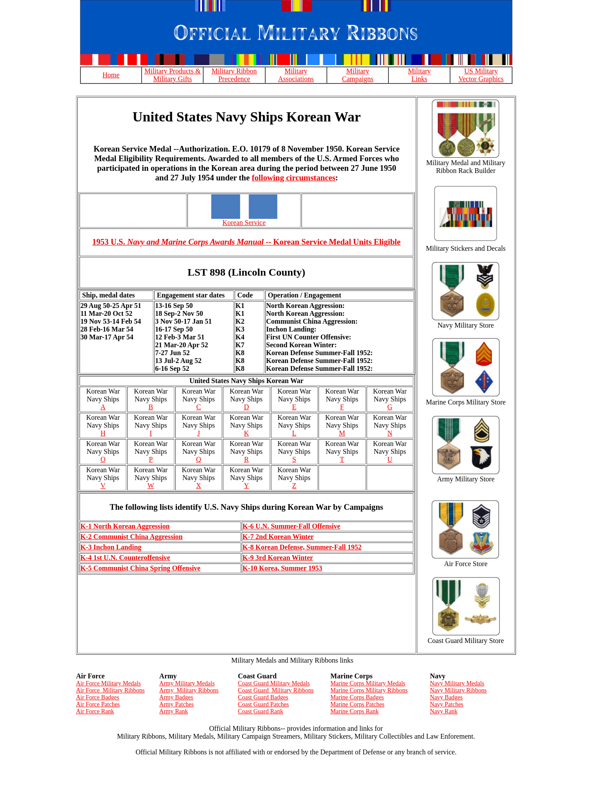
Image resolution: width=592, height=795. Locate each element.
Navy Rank (443, 711)
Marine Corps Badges (357, 697)
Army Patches (176, 704)
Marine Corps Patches (357, 704)
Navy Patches (447, 704)
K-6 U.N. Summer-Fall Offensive (291, 526)
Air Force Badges (97, 697)
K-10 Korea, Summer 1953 (282, 568)
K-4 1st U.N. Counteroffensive (125, 557)
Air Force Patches (98, 704)
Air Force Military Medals (108, 683)
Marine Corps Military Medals (367, 683)
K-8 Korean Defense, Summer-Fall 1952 (301, 547)
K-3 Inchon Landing (111, 547)
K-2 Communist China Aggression (131, 536)
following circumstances (293, 177)
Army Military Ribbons (189, 690)
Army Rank (173, 711)
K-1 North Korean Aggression (125, 526)
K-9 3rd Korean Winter (277, 557)
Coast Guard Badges (263, 697)
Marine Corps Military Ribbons (369, 690)
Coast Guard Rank (260, 711)
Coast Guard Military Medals (274, 683)
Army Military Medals (187, 683)
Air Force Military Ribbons (110, 690)
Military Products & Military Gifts (172, 75)
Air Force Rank (95, 711)
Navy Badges (446, 697)
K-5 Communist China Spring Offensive (140, 568)
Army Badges (176, 697)
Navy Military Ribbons (458, 690)
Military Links (419, 75)
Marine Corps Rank (354, 711)
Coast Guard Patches (263, 704)
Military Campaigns (358, 75)
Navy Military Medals (457, 683)
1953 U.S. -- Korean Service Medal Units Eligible (246, 241)
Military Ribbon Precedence (234, 75)
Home (110, 75)
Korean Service (244, 222)
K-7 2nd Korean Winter (278, 536)
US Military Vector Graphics (481, 75)
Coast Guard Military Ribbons (276, 690)
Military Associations (296, 75)
